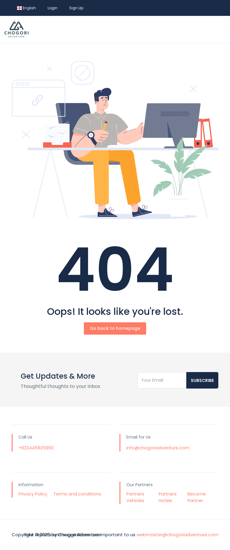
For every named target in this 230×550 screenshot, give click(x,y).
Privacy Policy (33, 494)
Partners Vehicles (135, 497)
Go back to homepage (115, 328)
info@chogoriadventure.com (157, 448)
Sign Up (76, 7)
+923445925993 (36, 448)
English (26, 7)
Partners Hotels (168, 497)
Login (53, 7)
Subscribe (202, 380)
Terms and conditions (77, 494)
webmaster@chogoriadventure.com (177, 534)
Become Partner (196, 497)
